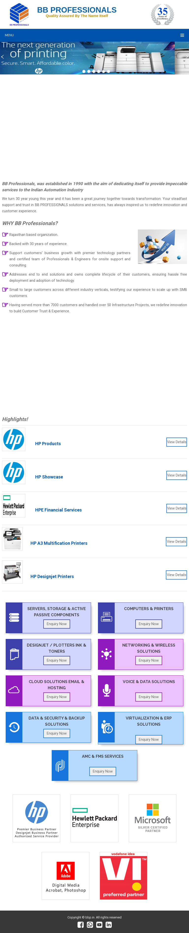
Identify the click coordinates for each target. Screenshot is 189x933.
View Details (177, 442)
